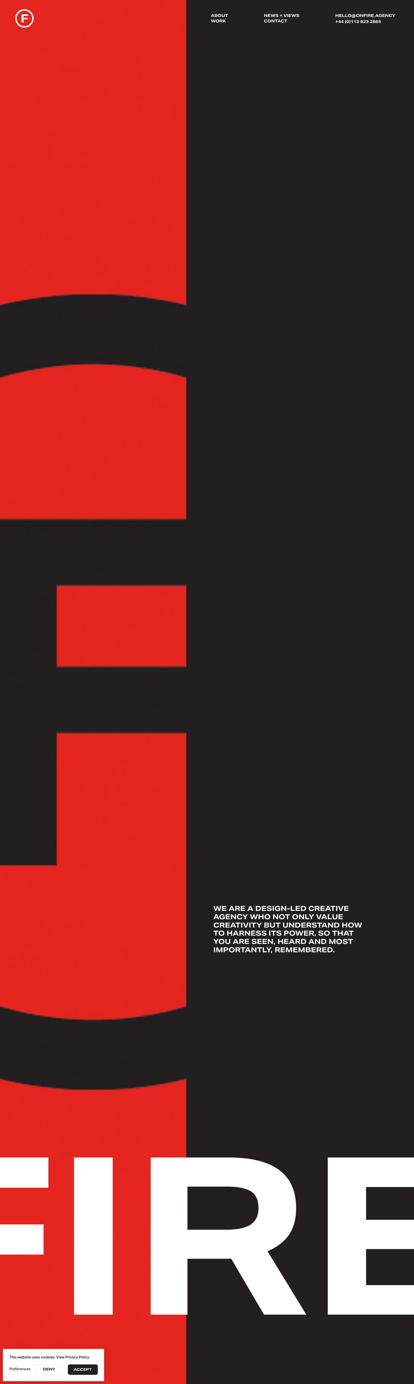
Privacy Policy (77, 1358)
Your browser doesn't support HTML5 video (93, 692)
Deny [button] (49, 1370)
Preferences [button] (19, 1369)
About (219, 16)
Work (218, 21)
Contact (275, 21)
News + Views (281, 16)
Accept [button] (83, 1370)
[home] (24, 19)
